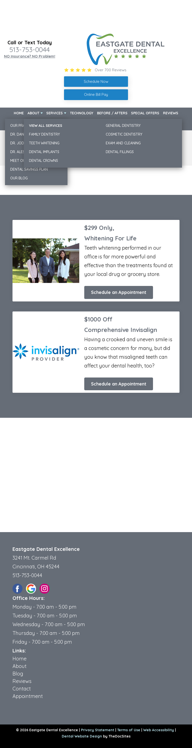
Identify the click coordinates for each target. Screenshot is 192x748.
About (33, 113)
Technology (81, 113)
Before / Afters (112, 113)
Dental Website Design (82, 736)
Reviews (170, 113)
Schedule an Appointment (118, 292)
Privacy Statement (97, 730)
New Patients (26, 124)
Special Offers (145, 113)
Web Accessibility (158, 730)
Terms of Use (128, 730)
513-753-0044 (29, 49)
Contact (170, 124)
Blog (17, 673)
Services (54, 113)
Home (19, 113)
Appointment (27, 696)
